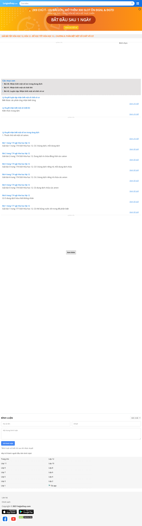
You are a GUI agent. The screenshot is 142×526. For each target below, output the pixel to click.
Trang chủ (5, 459)
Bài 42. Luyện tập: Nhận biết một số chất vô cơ (23, 91)
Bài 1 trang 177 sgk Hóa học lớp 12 (16, 206)
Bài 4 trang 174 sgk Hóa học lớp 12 (16, 174)
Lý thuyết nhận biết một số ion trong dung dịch (20, 132)
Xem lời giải (134, 149)
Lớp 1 (3, 485)
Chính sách (6, 502)
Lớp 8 (51, 468)
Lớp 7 (3, 472)
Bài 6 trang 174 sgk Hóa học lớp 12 (16, 195)
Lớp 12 (51, 459)
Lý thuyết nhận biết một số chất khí (16, 108)
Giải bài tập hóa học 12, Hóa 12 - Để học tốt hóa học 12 (28, 36)
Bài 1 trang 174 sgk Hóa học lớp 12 (16, 143)
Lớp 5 (3, 477)
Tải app (52, 485)
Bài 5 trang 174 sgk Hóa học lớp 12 (16, 185)
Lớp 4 (51, 477)
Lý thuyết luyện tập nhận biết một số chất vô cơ (21, 97)
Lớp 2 (51, 481)
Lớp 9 (3, 468)
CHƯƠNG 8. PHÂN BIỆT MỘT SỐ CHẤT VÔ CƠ (74, 36)
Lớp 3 (3, 481)
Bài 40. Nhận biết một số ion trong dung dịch (22, 84)
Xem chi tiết (134, 104)
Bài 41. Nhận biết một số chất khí (17, 87)
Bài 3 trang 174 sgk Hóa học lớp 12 (16, 164)
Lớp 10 (51, 463)
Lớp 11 (4, 463)
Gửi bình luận (8, 443)
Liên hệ (5, 497)
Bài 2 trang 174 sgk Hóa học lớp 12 (16, 153)
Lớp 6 (51, 472)
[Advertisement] (71, 61)
